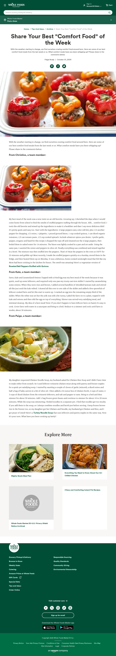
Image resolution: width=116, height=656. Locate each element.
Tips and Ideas (15, 586)
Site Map (97, 643)
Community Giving (61, 565)
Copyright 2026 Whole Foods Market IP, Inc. (58, 638)
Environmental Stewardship (65, 569)
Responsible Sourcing (62, 557)
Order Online (14, 590)
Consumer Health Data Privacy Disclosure (77, 643)
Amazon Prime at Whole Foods (21, 573)
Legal (57, 646)
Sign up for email (58, 615)
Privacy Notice (18, 643)
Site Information (47, 646)
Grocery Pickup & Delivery (20, 557)
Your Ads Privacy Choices (35, 643)
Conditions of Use (53, 643)
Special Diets (14, 581)
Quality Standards (61, 561)
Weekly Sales (14, 565)
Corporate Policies (68, 646)
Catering (12, 569)
